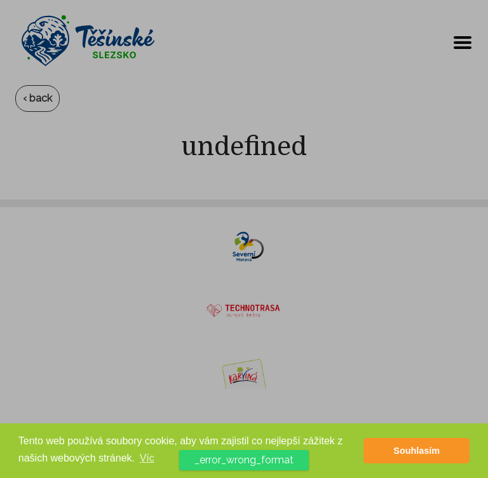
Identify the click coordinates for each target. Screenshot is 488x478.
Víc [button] (147, 458)
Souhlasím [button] (416, 451)
